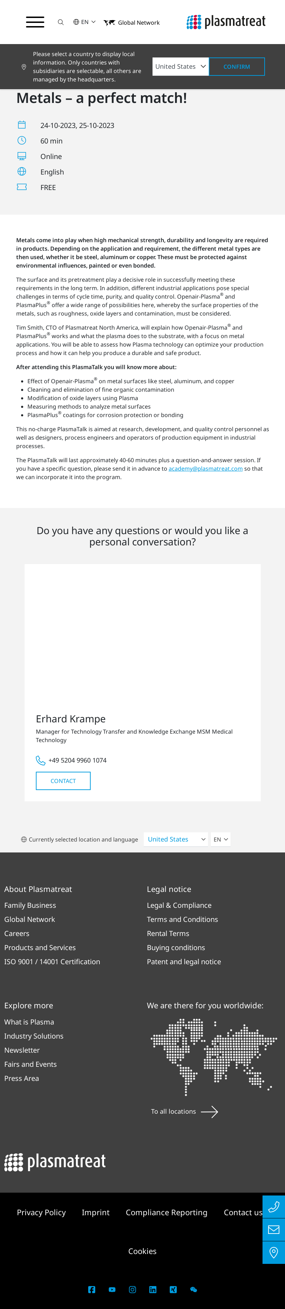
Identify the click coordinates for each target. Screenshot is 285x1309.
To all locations (184, 1111)
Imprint (97, 1212)
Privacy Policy (42, 1212)
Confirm (237, 67)
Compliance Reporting (168, 1212)
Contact (63, 781)
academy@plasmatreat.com (206, 468)
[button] (61, 22)
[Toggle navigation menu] (35, 22)
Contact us (243, 1212)
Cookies (142, 1251)
